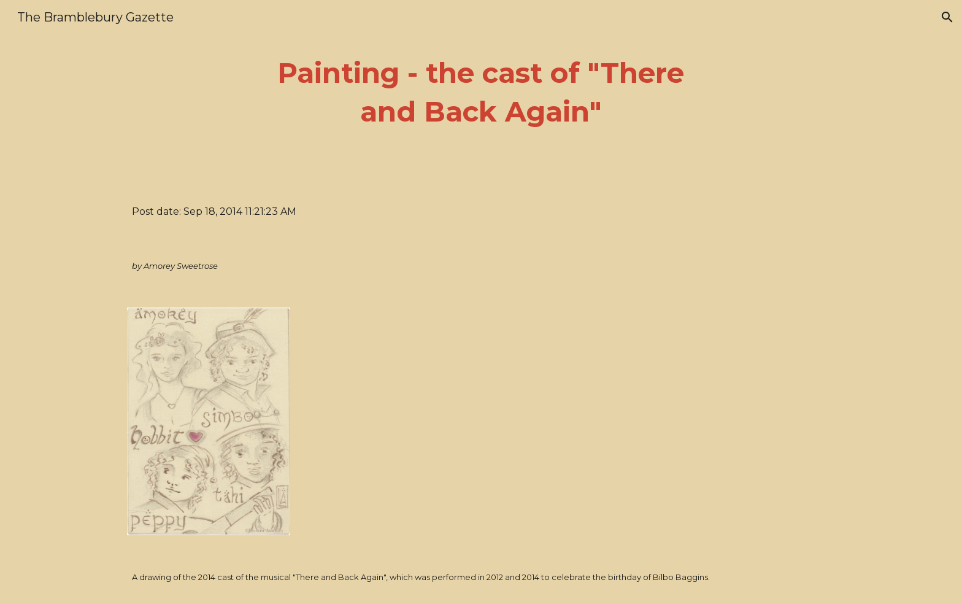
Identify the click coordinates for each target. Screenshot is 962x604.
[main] (481, 92)
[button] (947, 17)
